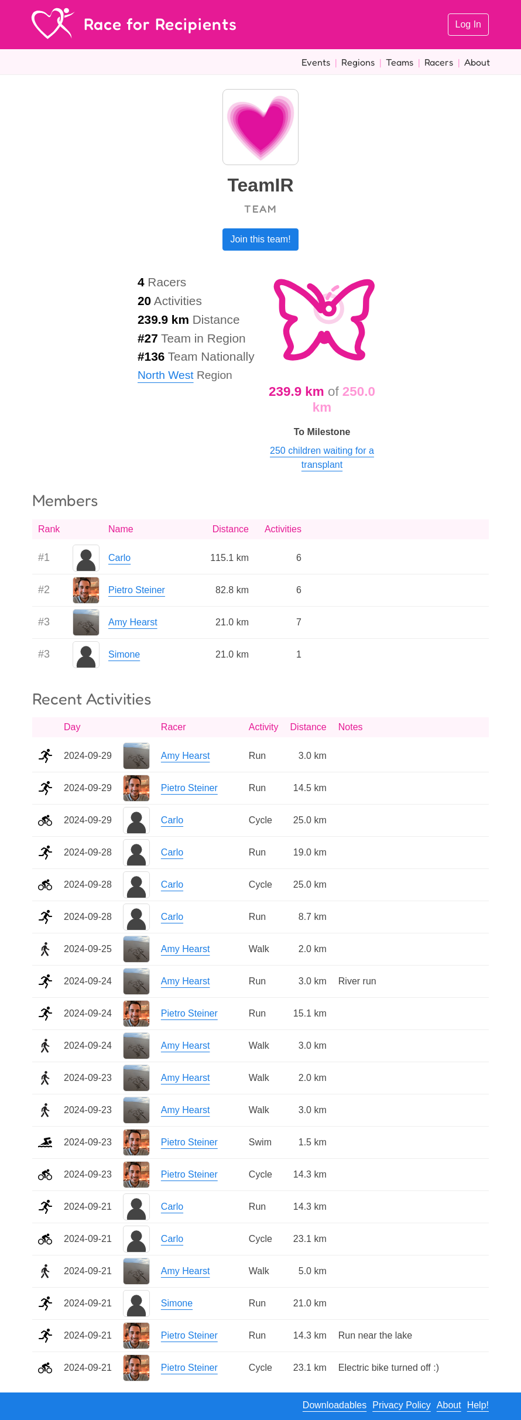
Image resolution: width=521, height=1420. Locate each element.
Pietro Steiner (136, 590)
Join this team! (260, 239)
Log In (468, 24)
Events (315, 62)
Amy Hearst (132, 622)
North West (166, 375)
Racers (438, 62)
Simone (124, 654)
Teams (399, 62)
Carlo (119, 558)
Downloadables (334, 1405)
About (477, 62)
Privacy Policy (401, 1405)
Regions (358, 62)
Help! (478, 1405)
